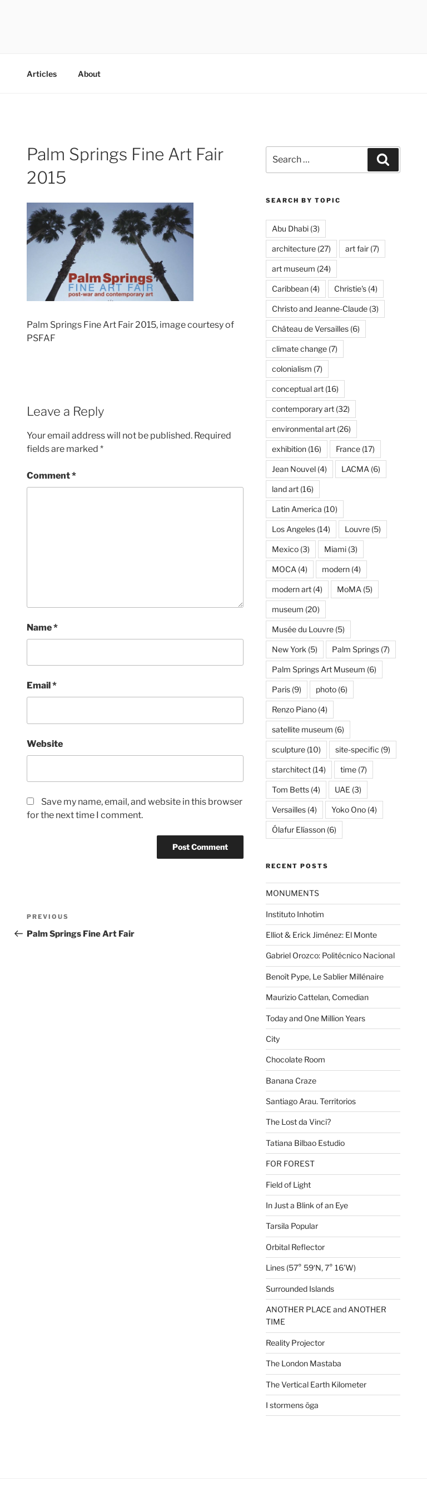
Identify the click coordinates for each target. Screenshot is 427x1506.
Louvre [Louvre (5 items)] (363, 529)
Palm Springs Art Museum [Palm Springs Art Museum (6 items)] (324, 669)
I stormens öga (292, 1405)
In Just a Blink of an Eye (307, 1205)
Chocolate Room (295, 1059)
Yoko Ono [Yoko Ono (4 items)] (354, 809)
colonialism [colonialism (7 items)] (297, 368)
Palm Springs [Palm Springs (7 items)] (361, 649)
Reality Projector (295, 1342)
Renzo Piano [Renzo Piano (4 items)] (299, 709)
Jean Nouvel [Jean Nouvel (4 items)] (299, 469)
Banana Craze (291, 1080)
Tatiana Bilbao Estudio (305, 1143)
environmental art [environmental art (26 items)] (311, 429)
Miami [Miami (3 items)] (341, 549)
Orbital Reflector (295, 1247)
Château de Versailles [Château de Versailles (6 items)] (316, 328)
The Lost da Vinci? (298, 1121)
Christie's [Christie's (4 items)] (356, 288)
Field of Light (288, 1184)
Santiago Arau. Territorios (311, 1101)
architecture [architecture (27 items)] (301, 248)
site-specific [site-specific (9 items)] (362, 749)
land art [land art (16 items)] (293, 489)
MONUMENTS (292, 893)
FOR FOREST (290, 1163)
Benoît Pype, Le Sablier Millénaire (325, 976)
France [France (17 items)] (355, 449)
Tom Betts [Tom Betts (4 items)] (296, 789)
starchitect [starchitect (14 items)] (299, 769)
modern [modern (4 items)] (341, 569)
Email (42, 685)
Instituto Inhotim (295, 914)
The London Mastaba (303, 1363)
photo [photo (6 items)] (331, 689)
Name (42, 627)
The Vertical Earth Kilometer (316, 1384)
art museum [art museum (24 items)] (301, 268)
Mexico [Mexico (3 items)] (291, 549)
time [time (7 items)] (353, 769)
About (89, 73)
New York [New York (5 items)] (294, 649)
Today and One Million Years (315, 1018)
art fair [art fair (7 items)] (362, 248)
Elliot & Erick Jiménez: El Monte (321, 934)
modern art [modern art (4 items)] (297, 589)
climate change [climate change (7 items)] (304, 348)
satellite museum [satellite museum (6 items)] (308, 729)
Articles (42, 73)
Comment (51, 475)
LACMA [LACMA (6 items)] (360, 469)
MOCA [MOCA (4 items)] (289, 569)
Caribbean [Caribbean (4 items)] (296, 288)
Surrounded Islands (300, 1288)
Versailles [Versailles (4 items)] (294, 809)
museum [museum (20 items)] (296, 609)
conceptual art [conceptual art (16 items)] (305, 388)
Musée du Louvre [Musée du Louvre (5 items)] (308, 629)
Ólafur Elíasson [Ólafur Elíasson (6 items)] (304, 829)
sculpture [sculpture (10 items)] (296, 749)
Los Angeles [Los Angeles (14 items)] (301, 529)
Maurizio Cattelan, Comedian (317, 997)
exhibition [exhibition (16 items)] (296, 449)
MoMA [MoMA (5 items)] (355, 589)
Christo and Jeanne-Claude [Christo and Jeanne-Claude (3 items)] (325, 308)
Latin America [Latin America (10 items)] (304, 509)
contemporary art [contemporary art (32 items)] (311, 409)
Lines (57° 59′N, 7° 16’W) (311, 1267)
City (273, 1039)
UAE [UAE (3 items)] (348, 789)
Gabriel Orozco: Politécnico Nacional (330, 955)
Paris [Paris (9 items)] (286, 689)
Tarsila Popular (292, 1226)
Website (45, 744)
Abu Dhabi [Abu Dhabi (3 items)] (296, 228)
